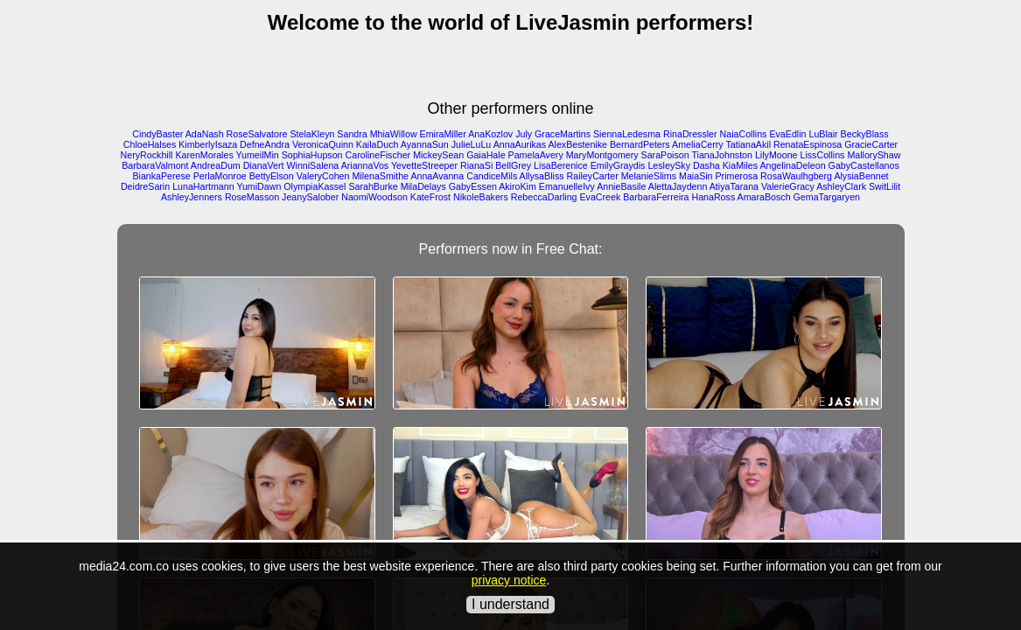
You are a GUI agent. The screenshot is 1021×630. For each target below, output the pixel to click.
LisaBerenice (561, 165)
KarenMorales (204, 155)
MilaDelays (423, 186)
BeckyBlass (865, 134)
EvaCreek (600, 197)
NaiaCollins (743, 134)
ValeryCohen (323, 176)
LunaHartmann (203, 186)
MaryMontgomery (602, 155)
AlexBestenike (577, 144)
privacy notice (509, 580)
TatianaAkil (748, 144)
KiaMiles (740, 165)
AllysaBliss (542, 176)
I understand (510, 604)
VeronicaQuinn (322, 144)
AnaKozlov (490, 134)
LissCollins (822, 155)
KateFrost (430, 197)
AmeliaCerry (698, 144)
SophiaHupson (312, 155)
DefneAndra (265, 144)
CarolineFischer (378, 155)
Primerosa (737, 176)
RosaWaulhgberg (796, 176)
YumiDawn (258, 186)
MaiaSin (696, 176)
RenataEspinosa (807, 144)
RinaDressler (690, 134)
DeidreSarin (145, 186)
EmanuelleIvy (567, 186)
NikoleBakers (480, 197)
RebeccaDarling (544, 197)
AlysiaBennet (861, 176)
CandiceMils (491, 176)
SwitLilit (884, 186)
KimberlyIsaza (207, 144)
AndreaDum (216, 165)
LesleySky (668, 165)
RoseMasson (252, 197)
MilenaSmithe (380, 176)
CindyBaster (157, 134)
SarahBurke (372, 186)
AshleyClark (841, 186)
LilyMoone (776, 155)
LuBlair (822, 134)
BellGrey (513, 165)
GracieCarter (871, 144)
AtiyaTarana (734, 186)
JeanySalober (310, 197)
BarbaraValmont (155, 165)
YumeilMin (257, 155)
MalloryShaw (873, 155)
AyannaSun (425, 144)
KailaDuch (377, 144)
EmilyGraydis (618, 165)
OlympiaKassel (314, 186)
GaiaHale (485, 155)
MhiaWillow (393, 134)
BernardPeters (640, 144)
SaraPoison (665, 155)
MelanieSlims (648, 176)
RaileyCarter (593, 176)
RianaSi (476, 165)
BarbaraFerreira (656, 197)
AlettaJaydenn (678, 186)
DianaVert (263, 165)
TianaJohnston (721, 155)
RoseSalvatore (257, 134)
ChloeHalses (149, 144)
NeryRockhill (147, 155)
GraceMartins (563, 134)
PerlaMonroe (220, 176)
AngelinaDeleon (792, 165)
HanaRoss (713, 197)
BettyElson (271, 176)
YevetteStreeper (424, 165)
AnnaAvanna (437, 176)
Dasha (706, 165)
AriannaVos (365, 165)
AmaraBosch (764, 197)
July (523, 134)
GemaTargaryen (827, 197)
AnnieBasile (621, 186)
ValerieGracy (788, 186)
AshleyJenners (191, 197)
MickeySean (438, 155)
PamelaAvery (535, 155)
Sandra (352, 134)
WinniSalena (312, 165)
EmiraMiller (443, 134)
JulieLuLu (471, 144)
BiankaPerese (161, 176)
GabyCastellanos (864, 165)
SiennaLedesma (627, 134)
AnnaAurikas (519, 144)
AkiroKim (517, 186)
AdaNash (204, 134)
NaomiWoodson (374, 197)
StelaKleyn (312, 134)
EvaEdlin (787, 134)
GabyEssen (473, 186)
